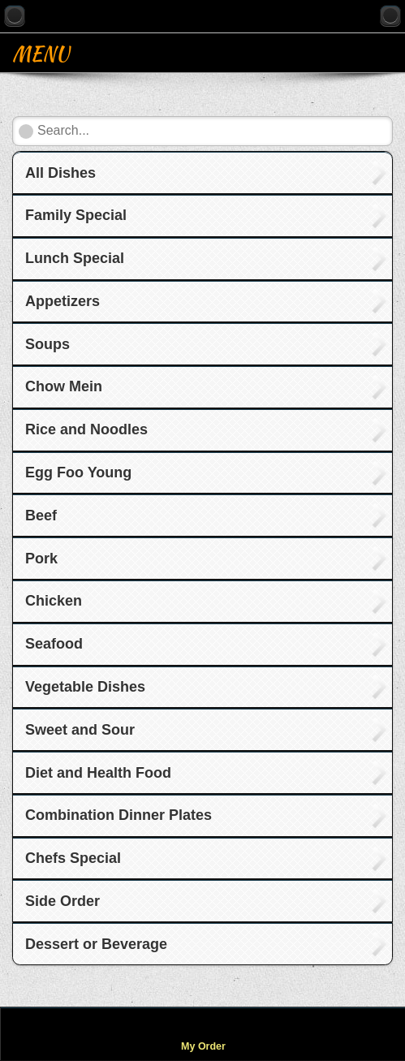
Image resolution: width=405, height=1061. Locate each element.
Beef (41, 515)
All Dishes (60, 173)
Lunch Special (74, 258)
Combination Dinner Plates (118, 815)
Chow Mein (63, 386)
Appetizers (62, 301)
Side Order (62, 901)
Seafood (54, 644)
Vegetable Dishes (85, 687)
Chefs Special (73, 858)
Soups (47, 344)
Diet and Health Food (98, 773)
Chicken (53, 601)
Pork (41, 558)
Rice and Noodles (86, 429)
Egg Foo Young (78, 472)
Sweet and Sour (80, 730)
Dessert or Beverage (96, 944)
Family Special (76, 215)
